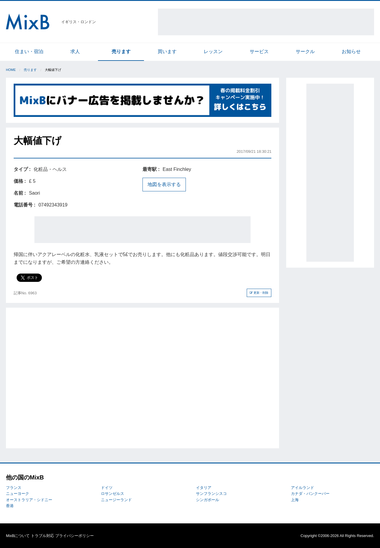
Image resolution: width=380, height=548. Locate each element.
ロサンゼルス (112, 493)
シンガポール (207, 500)
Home (11, 70)
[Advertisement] (266, 22)
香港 (10, 505)
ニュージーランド (116, 500)
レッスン (213, 51)
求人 (75, 51)
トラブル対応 (42, 535)
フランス (13, 487)
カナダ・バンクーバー (310, 493)
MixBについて (18, 535)
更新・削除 (259, 292)
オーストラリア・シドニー (29, 500)
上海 (295, 500)
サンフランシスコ (211, 493)
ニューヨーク (17, 493)
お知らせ (351, 51)
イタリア (203, 487)
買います (167, 51)
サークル (305, 51)
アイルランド (302, 487)
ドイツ (107, 487)
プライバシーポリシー (74, 535)
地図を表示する (164, 184)
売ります (121, 51)
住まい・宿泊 (29, 51)
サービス (259, 51)
